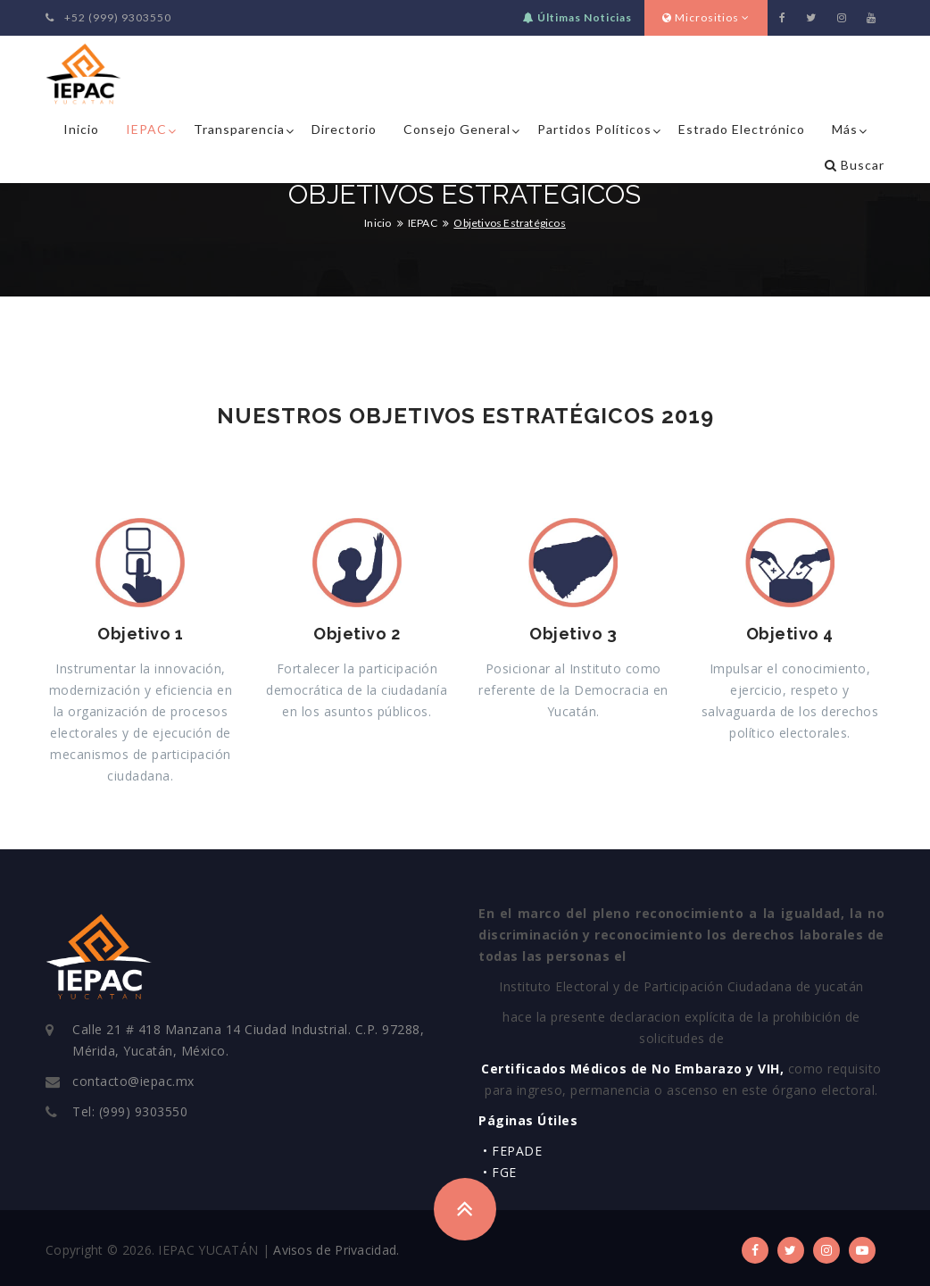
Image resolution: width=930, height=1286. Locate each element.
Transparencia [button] (239, 129)
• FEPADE (512, 1150)
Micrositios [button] (706, 17)
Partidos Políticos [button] (594, 129)
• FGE (500, 1172)
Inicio (81, 129)
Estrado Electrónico (741, 129)
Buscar (854, 164)
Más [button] (845, 129)
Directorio (344, 129)
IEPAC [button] (146, 129)
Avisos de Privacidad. (336, 1249)
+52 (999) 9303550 (108, 17)
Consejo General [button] (457, 129)
